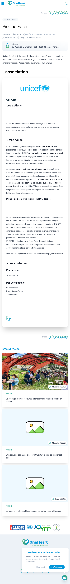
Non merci (40, 567)
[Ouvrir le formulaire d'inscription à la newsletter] (65, 578)
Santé (14, 20)
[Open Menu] (3, 3)
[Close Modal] (65, 551)
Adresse (7, 20)
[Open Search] (67, 3)
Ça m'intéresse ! (56, 567)
